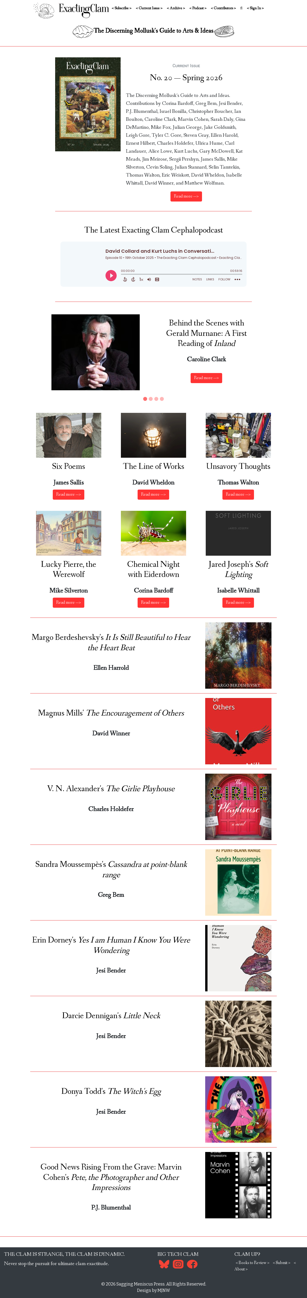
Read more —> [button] (206, 378)
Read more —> (186, 196)
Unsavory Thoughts (238, 466)
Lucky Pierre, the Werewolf (68, 569)
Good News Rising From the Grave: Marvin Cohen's (111, 1177)
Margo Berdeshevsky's (111, 642)
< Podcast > (198, 8)
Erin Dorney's (111, 945)
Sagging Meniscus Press (140, 1284)
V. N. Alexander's (111, 789)
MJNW (163, 1290)
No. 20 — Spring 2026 (186, 78)
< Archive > (176, 8)
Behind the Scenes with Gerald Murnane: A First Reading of (206, 333)
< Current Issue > (149, 8)
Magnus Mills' (111, 713)
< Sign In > (255, 8)
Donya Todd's (111, 1091)
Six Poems (68, 466)
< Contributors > (223, 8)
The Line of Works (153, 466)
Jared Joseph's (238, 569)
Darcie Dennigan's (111, 1016)
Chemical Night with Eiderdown (153, 569)
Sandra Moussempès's (111, 869)
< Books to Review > (252, 1263)
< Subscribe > (121, 8)
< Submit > (281, 1263)
